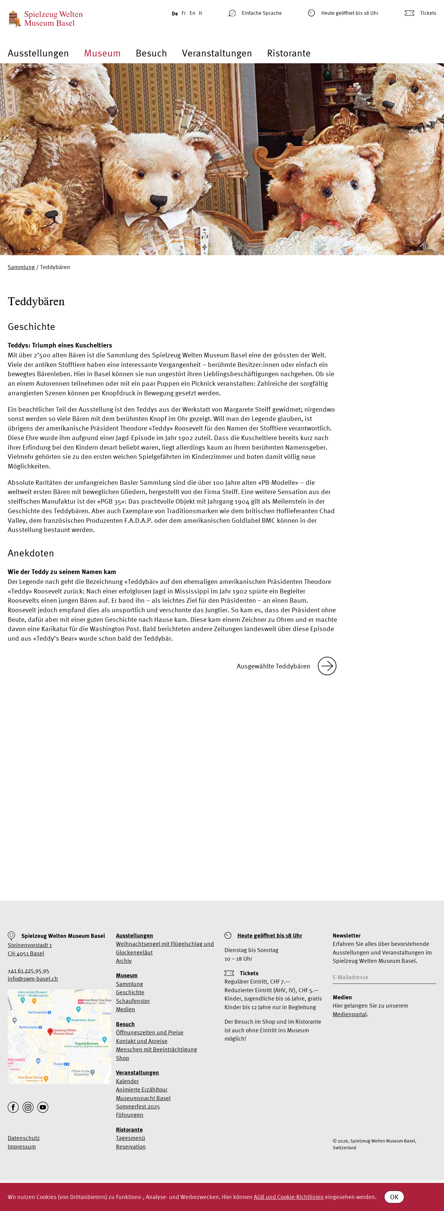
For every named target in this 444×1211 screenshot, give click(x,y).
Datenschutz (24, 1137)
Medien (125, 1009)
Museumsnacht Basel (143, 1098)
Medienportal (350, 1014)
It (200, 13)
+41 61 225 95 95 (28, 970)
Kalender (127, 1081)
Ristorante (289, 52)
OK (394, 1197)
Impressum (22, 1146)
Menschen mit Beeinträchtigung (156, 1049)
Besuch (151, 52)
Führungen (129, 1114)
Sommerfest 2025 (138, 1106)
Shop (122, 1058)
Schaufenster (133, 1000)
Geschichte (130, 992)
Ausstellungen (38, 52)
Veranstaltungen (217, 52)
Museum (102, 52)
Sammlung (21, 267)
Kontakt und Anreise (141, 1041)
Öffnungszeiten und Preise (149, 1032)
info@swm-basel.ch (33, 978)
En (192, 13)
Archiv (124, 960)
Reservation (131, 1146)
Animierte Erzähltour (141, 1089)
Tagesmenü (130, 1137)
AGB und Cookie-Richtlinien (289, 1196)
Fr (184, 13)
